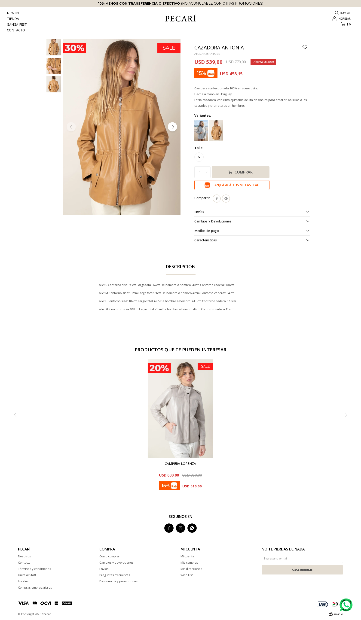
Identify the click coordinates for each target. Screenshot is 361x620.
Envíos (104, 569)
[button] (343, 13)
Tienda (13, 18)
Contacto (16, 30)
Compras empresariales (35, 587)
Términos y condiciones (34, 569)
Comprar (244, 172)
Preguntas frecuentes (114, 575)
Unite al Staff (27, 575)
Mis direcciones (191, 569)
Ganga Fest (17, 24)
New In (13, 13)
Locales (23, 581)
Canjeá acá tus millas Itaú (235, 185)
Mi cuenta (187, 556)
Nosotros (24, 556)
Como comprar (109, 556)
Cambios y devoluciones (116, 562)
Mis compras (189, 562)
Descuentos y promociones (118, 581)
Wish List (186, 575)
